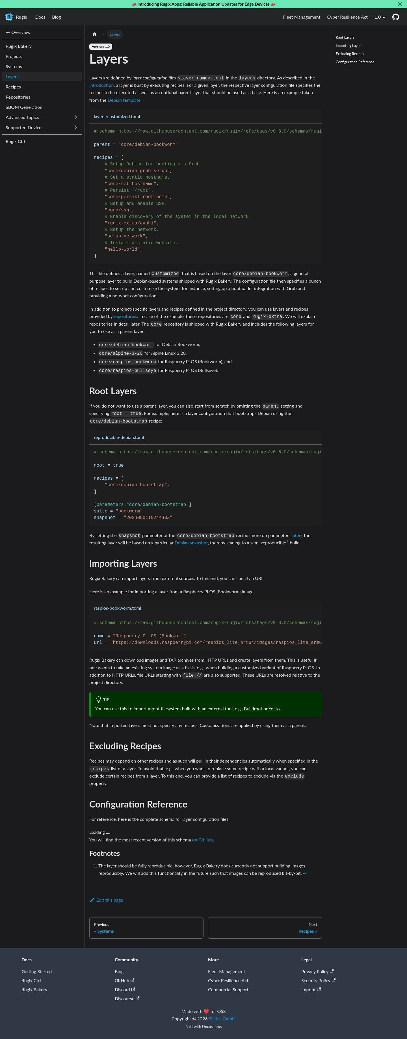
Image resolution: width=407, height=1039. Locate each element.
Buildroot (253, 708)
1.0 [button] (377, 17)
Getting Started (36, 971)
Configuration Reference (355, 62)
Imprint (311, 989)
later (296, 535)
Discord (125, 989)
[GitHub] (395, 16)
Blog (56, 17)
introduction (101, 85)
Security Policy (318, 980)
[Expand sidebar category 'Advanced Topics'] (76, 117)
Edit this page (106, 899)
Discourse (127, 998)
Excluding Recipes (350, 53)
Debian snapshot (191, 542)
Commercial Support (228, 989)
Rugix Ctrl (31, 980)
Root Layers (345, 37)
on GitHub (202, 839)
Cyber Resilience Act (347, 17)
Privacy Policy (317, 971)
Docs (40, 17)
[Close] (400, 4)
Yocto (274, 708)
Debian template (124, 100)
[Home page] (94, 34)
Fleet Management (301, 17)
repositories (125, 316)
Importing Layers (349, 45)
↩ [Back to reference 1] (305, 873)
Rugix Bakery (34, 989)
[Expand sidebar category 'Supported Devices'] (76, 127)
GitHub (124, 980)
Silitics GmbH (222, 1018)
